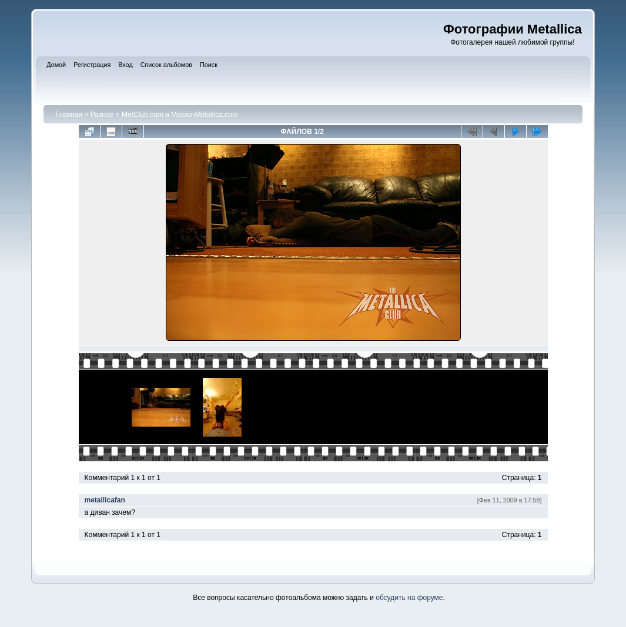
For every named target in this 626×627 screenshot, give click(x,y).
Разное (102, 114)
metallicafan (105, 500)
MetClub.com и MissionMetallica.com (180, 114)
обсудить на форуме (409, 598)
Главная (68, 114)
